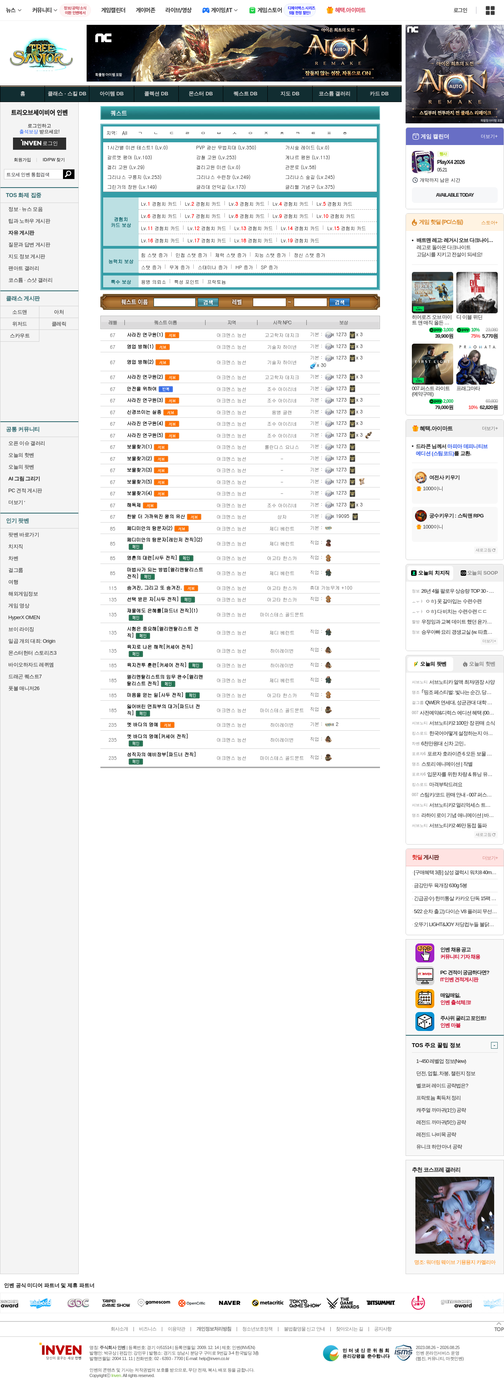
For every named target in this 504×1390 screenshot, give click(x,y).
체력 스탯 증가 (230, 254)
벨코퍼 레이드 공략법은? (442, 1086)
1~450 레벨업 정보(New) (441, 1061)
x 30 (318, 364)
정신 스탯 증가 (309, 254)
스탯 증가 (151, 267)
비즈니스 (147, 1329)
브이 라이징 (21, 629)
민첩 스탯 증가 (191, 254)
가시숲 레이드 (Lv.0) (307, 147)
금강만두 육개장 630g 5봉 (440, 885)
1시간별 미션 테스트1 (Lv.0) (137, 147)
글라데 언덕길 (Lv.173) (221, 186)
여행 (13, 581)
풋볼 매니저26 (23, 688)
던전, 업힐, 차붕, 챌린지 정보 (445, 1073)
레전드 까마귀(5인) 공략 (441, 1122)
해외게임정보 (23, 593)
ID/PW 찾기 (54, 160)
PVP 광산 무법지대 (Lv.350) (226, 147)
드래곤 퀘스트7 (25, 676)
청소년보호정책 (257, 1329)
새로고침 (483, 550)
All (124, 132)
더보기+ (489, 136)
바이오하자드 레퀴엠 (31, 664)
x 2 (332, 723)
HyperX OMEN (24, 617)
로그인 (460, 10)
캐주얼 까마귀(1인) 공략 (441, 1110)
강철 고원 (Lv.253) (216, 157)
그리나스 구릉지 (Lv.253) (134, 176)
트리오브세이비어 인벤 (39, 112)
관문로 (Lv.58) (300, 167)
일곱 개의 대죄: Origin (31, 641)
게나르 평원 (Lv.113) (307, 157)
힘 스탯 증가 (154, 254)
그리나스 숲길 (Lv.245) (310, 176)
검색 (68, 174)
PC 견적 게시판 (25, 490)
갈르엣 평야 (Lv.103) (129, 157)
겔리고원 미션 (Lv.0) (218, 167)
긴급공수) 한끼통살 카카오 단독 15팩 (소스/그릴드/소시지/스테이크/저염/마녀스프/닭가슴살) (456, 898)
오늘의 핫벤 (21, 455)
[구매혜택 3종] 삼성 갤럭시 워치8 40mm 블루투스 (456, 872)
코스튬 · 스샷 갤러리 (30, 280)
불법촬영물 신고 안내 (304, 1329)
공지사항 (382, 1329)
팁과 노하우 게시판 (29, 220)
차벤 (13, 558)
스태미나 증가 (213, 267)
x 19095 (337, 515)
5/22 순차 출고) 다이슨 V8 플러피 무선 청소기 (456, 911)
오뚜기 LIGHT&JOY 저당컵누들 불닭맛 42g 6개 (456, 924)
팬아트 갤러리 (23, 268)
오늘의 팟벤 (21, 466)
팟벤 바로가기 (23, 534)
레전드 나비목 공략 (436, 1134)
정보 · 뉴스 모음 (25, 209)
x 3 (356, 334)
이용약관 (176, 1329)
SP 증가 (269, 267)
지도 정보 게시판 (26, 256)
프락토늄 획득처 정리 (438, 1098)
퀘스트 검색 (135, 302)
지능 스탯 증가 (270, 254)
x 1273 (336, 334)
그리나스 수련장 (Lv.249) (223, 176)
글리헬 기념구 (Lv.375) (310, 186)
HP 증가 (244, 267)
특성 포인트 (186, 281)
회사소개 (119, 1329)
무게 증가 (179, 267)
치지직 (15, 546)
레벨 (237, 301)
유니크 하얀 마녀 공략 (439, 1147)
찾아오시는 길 (349, 1329)
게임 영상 (18, 605)
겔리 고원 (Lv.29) (126, 167)
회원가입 (22, 160)
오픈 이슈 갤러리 (26, 443)
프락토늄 (216, 281)
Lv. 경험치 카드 (159, 203)
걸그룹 (15, 570)
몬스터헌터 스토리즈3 (32, 652)
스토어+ (489, 222)
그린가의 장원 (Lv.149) (132, 186)
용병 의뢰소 (153, 281)
